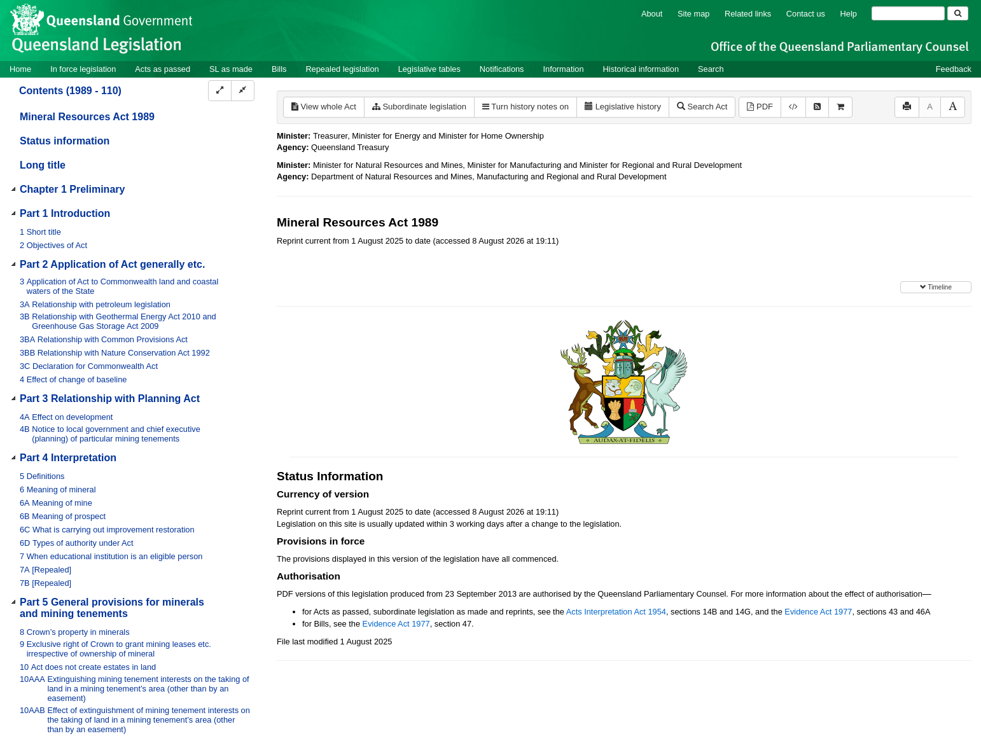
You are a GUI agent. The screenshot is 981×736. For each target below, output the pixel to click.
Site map (694, 13)
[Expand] (220, 90)
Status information (64, 140)
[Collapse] (242, 90)
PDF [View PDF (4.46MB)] (760, 106)
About (651, 13)
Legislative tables (429, 69)
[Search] (908, 13)
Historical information (641, 69)
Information (563, 69)
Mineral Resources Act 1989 (87, 116)
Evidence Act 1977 (818, 611)
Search (711, 69)
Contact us (805, 13)
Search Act (702, 106)
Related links (748, 13)
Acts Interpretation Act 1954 (616, 611)
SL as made (231, 69)
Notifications (502, 69)
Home (20, 69)
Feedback (953, 69)
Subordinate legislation (419, 106)
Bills (279, 69)
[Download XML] (793, 107)
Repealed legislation (342, 69)
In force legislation (83, 69)
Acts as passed (162, 69)
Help (848, 13)
